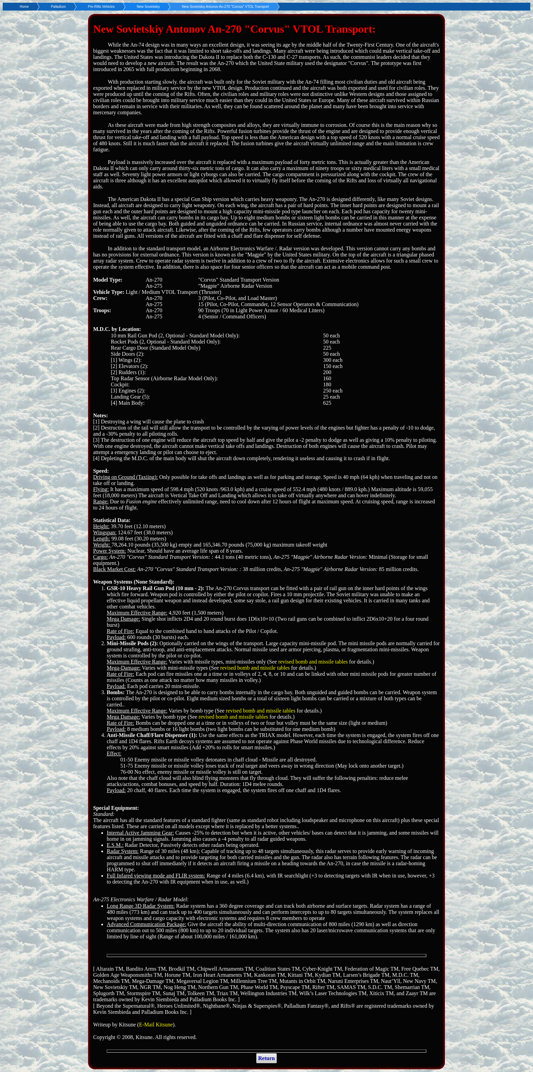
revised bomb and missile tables (313, 662)
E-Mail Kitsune (156, 1024)
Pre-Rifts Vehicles (101, 7)
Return (266, 1058)
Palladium (58, 7)
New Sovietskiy (148, 7)
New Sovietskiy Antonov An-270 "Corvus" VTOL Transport (225, 7)
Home (24, 7)
